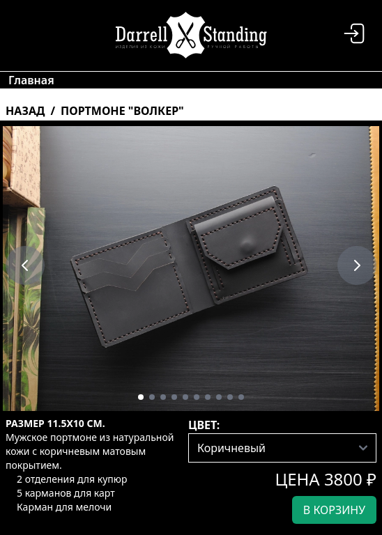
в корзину (334, 510)
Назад (25, 110)
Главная (31, 80)
